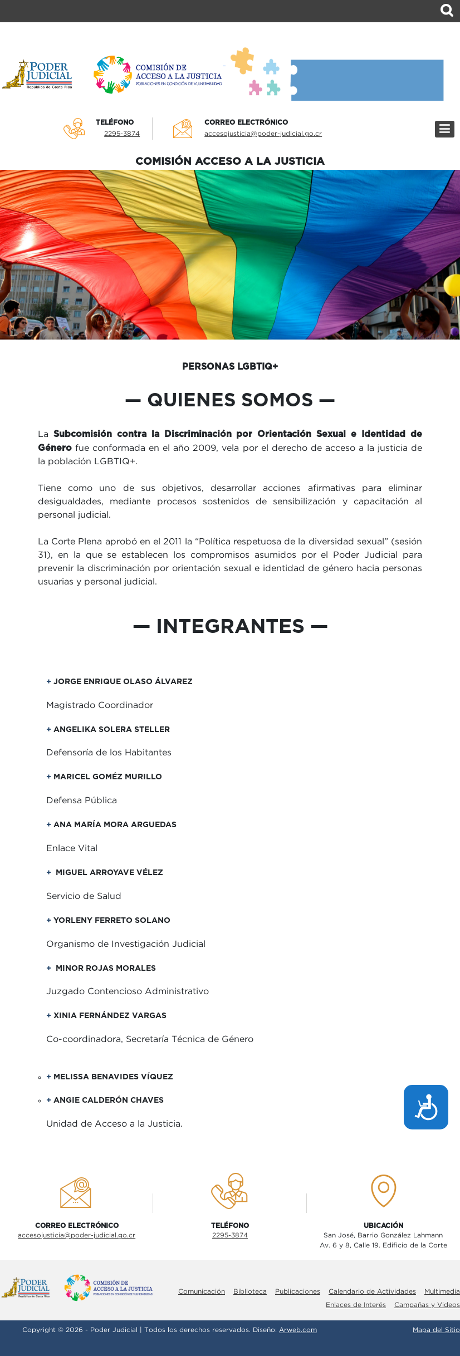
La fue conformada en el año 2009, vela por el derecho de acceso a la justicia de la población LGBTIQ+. (230, 448)
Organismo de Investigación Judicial (125, 944)
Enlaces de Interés (356, 1305)
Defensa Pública (81, 801)
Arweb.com (298, 1330)
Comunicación (201, 1292)
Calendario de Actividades (372, 1292)
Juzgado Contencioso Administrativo (127, 991)
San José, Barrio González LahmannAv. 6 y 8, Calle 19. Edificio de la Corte (383, 1240)
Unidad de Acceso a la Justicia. (114, 1124)
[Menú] (444, 129)
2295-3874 (122, 134)
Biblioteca (250, 1292)
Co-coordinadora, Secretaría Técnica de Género (149, 1039)
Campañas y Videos (427, 1305)
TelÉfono (115, 122)
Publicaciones (297, 1292)
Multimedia (442, 1292)
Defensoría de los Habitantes (109, 753)
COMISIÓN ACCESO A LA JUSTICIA (230, 161)
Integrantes (230, 627)
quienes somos (230, 400)
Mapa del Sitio (436, 1330)
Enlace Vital (71, 848)
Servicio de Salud (83, 896)
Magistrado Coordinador (99, 705)
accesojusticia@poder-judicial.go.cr (263, 134)
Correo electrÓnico (246, 122)
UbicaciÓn (383, 1225)
